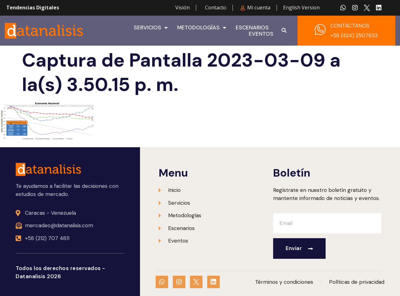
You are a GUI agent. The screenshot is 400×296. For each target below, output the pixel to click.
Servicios (151, 27)
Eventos (261, 34)
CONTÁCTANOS (349, 25)
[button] (284, 31)
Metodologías (201, 27)
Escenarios (252, 27)
